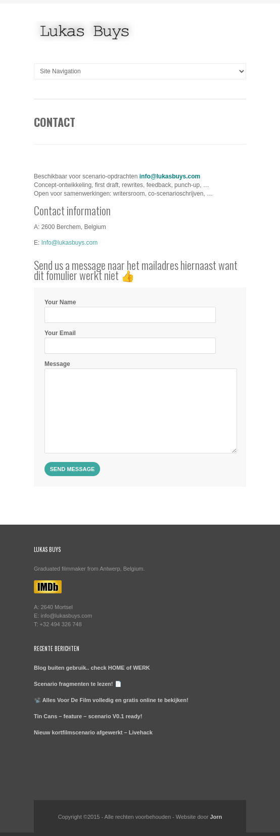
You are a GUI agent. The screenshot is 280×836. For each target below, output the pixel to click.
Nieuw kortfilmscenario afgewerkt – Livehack (93, 732)
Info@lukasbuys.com (69, 242)
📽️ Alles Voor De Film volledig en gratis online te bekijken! (111, 700)
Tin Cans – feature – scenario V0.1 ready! (88, 716)
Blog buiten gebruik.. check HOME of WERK (92, 668)
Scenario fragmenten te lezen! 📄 (78, 684)
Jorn (216, 817)
